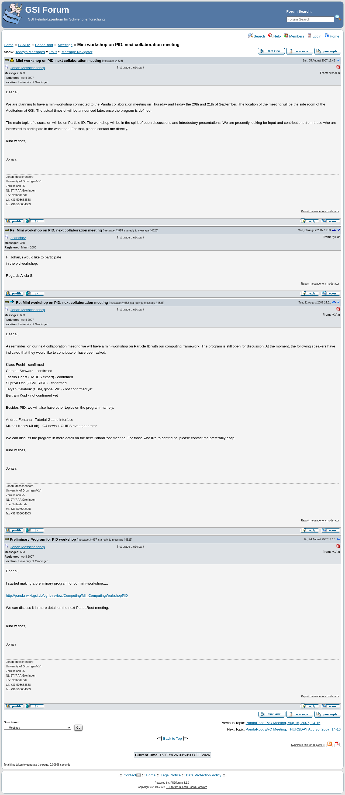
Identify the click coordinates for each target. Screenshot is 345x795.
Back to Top (172, 738)
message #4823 (112, 60)
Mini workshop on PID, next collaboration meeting (58, 61)
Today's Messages (30, 52)
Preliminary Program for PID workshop (43, 539)
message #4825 (113, 230)
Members (294, 36)
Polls (53, 52)
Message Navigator (76, 52)
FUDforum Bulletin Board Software (186, 787)
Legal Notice (171, 775)
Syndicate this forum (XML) (307, 744)
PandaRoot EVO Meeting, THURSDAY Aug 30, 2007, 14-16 (293, 729)
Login (314, 36)
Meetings (65, 45)
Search (256, 36)
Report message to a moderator (320, 211)
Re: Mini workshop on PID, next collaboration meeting (56, 230)
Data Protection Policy (203, 775)
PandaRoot (44, 45)
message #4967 (87, 539)
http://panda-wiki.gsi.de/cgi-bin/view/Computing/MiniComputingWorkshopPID (67, 595)
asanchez (18, 238)
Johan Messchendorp (28, 68)
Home (332, 36)
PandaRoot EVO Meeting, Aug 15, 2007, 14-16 (283, 723)
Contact (130, 775)
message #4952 (119, 302)
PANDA (24, 45)
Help (274, 36)
